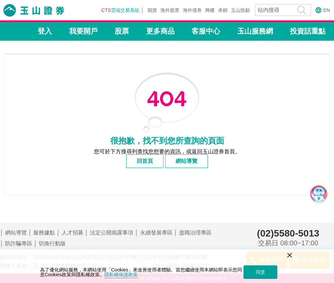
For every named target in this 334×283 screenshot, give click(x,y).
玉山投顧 (240, 10)
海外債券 (192, 10)
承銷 (223, 10)
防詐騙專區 (18, 243)
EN (326, 10)
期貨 (152, 10)
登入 (45, 31)
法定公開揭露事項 (111, 232)
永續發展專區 (156, 232)
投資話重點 (308, 31)
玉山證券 (42, 10)
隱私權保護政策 (121, 274)
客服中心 (206, 31)
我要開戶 (83, 31)
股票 (122, 31)
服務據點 (44, 232)
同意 (260, 272)
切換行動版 (52, 243)
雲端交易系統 (120, 10)
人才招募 (72, 232)
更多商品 (160, 31)
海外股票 (169, 10)
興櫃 (210, 10)
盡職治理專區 (195, 232)
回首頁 (145, 161)
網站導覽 (186, 161)
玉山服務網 (255, 31)
